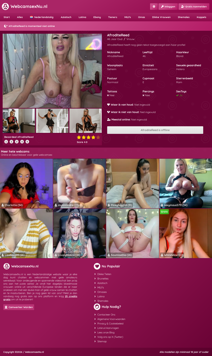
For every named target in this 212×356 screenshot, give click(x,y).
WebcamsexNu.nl (24, 6)
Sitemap (100, 341)
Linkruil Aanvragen (106, 328)
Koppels (201, 17)
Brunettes (101, 278)
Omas (141, 17)
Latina (82, 17)
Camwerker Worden (19, 307)
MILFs (127, 17)
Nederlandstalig (41, 17)
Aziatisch (66, 17)
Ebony (97, 17)
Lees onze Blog (104, 332)
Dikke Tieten (102, 274)
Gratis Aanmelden (194, 6)
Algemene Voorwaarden (109, 319)
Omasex (100, 292)
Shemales (183, 17)
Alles (20, 17)
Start (7, 17)
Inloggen (168, 6)
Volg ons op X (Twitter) (108, 336)
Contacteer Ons (104, 314)
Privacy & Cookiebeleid (108, 323)
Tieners (112, 17)
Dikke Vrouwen (161, 17)
